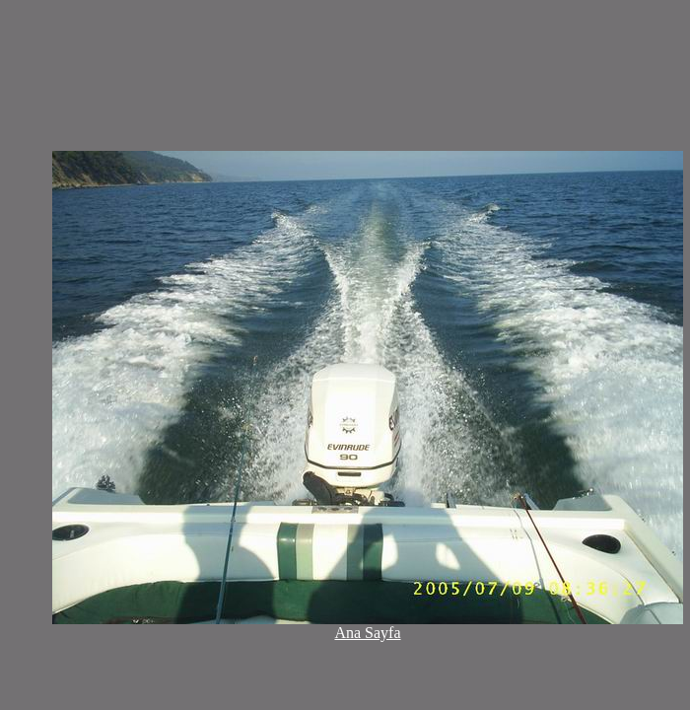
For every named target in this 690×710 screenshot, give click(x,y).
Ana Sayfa (367, 632)
